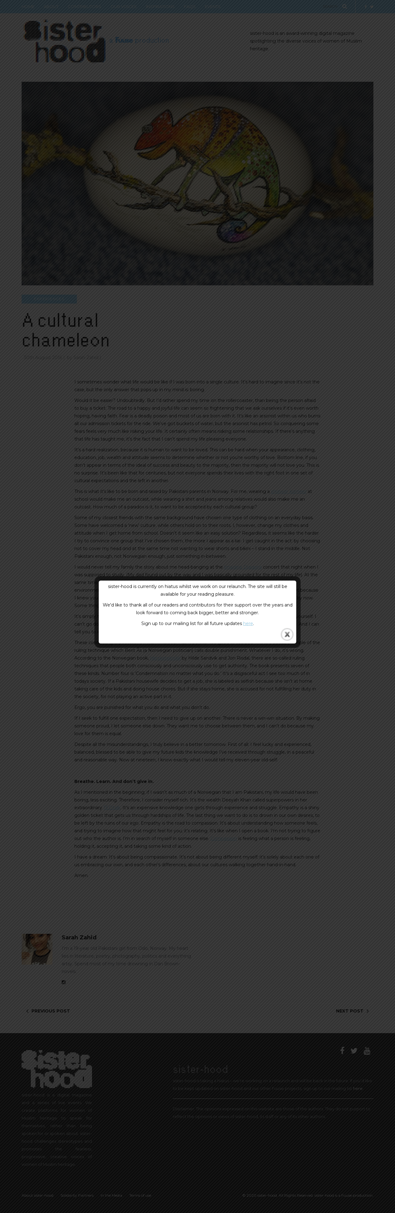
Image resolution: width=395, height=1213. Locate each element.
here (248, 623)
